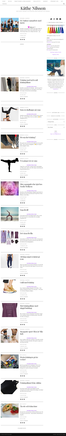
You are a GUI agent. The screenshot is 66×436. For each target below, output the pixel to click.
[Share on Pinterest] (24, 39)
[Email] (60, 19)
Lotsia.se (55, 132)
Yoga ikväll (24, 210)
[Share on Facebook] (21, 39)
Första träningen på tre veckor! (29, 358)
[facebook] (57, 19)
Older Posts (22, 428)
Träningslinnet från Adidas (30, 383)
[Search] (64, 4)
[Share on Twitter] (22, 39)
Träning (4, 3)
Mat (62, 1)
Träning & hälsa (24, 107)
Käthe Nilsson (33, 8)
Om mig (10, 1)
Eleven (49, 47)
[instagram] (54, 19)
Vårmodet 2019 (54, 1)
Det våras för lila (26, 233)
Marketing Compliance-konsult (55, 52)
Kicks (49, 49)
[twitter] (51, 19)
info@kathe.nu (55, 89)
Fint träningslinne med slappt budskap (29, 307)
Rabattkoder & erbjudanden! (23, 1)
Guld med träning (27, 282)
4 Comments (22, 200)
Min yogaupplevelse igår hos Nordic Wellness (31, 185)
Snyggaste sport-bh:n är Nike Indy (31, 332)
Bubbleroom (50, 42)
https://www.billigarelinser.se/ (55, 133)
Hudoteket (49, 45)
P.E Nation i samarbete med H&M (30, 21)
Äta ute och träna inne (28, 406)
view (35, 86)
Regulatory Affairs (55, 54)
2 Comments (22, 37)
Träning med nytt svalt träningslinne (29, 81)
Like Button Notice (30, 86)
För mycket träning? (28, 137)
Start (4, 1)
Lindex (49, 39)
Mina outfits (36, 1)
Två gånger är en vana (28, 161)
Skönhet (45, 1)
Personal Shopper (25, 18)
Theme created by (59, 434)
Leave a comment (24, 96)
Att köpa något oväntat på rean (30, 258)
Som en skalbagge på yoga (30, 110)
